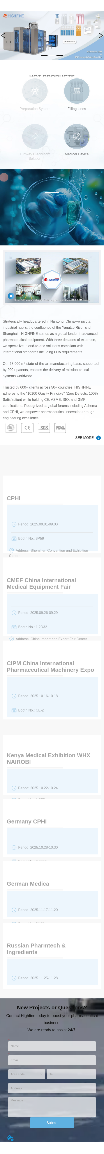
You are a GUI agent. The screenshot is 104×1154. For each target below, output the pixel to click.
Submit (52, 1123)
